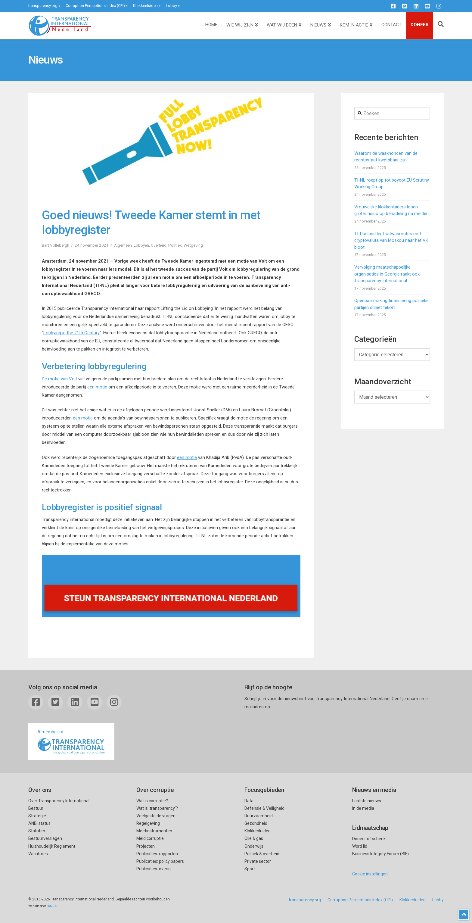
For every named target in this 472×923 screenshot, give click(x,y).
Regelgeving (148, 823)
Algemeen (123, 245)
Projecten (145, 846)
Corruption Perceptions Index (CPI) (95, 5)
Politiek (175, 245)
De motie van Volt (59, 379)
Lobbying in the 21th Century (71, 332)
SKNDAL (52, 906)
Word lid (359, 846)
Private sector (257, 861)
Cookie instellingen (370, 874)
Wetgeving (193, 245)
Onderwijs (253, 846)
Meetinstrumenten (154, 830)
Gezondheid (255, 823)
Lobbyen (141, 245)
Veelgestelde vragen (155, 815)
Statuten (36, 830)
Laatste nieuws (366, 800)
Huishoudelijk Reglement (51, 846)
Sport (249, 868)
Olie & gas (253, 838)
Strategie (37, 815)
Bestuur (35, 808)
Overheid (158, 245)
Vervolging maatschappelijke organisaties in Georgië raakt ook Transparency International (387, 273)
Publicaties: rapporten (157, 853)
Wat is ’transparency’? (157, 808)
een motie (97, 387)
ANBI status (39, 823)
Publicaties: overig (153, 868)
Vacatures (38, 853)
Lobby (171, 5)
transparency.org (42, 5)
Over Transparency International (58, 800)
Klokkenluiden (145, 5)
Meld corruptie (150, 838)
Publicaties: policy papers (160, 861)
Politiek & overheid (261, 853)
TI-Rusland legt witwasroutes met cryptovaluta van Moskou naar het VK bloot (391, 240)
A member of (71, 742)
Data (248, 800)
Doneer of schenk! (369, 838)
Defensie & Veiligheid (264, 808)
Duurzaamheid (258, 815)
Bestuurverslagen (45, 838)
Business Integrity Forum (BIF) (380, 853)
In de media (363, 808)
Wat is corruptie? (152, 800)
